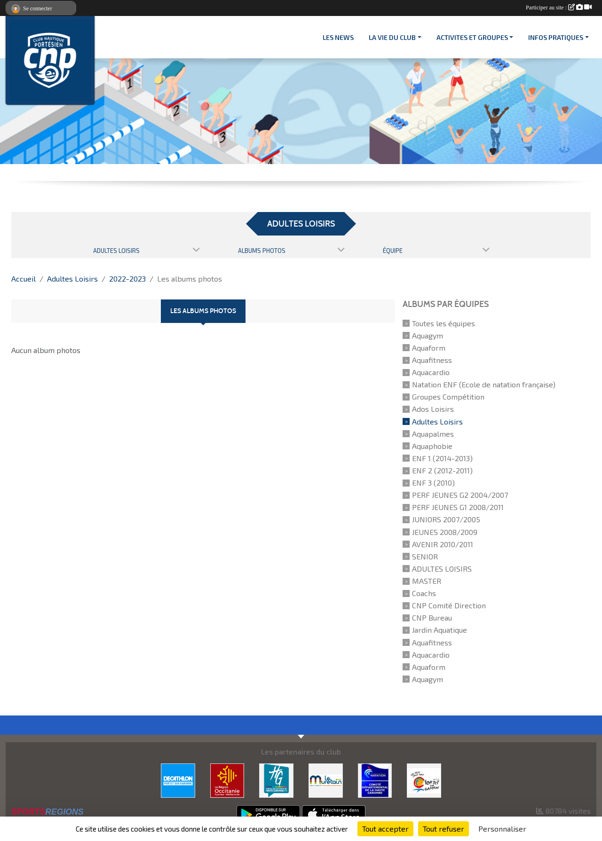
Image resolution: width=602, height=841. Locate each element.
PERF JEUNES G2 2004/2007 (460, 494)
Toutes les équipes (443, 323)
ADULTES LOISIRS (442, 568)
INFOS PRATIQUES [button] (555, 37)
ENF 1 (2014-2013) (442, 458)
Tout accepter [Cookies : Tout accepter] (385, 828)
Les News (338, 37)
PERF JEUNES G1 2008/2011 (458, 507)
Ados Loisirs (433, 409)
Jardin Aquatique (439, 630)
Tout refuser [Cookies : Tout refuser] (443, 828)
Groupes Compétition (448, 396)
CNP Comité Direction (449, 605)
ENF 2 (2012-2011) (442, 470)
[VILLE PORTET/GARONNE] (424, 779)
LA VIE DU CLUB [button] (392, 37)
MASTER (426, 580)
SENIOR (425, 556)
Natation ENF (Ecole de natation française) (483, 384)
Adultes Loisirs (437, 421)
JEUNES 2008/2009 (444, 531)
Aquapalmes (433, 433)
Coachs (424, 593)
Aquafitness (432, 359)
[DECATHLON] (178, 779)
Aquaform (428, 347)
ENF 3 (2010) (433, 482)
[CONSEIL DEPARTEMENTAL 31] (276, 779)
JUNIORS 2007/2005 (446, 519)
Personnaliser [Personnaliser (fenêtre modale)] (502, 828)
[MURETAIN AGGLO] (326, 779)
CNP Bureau (432, 617)
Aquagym (427, 335)
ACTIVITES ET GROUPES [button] (472, 37)
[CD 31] (375, 779)
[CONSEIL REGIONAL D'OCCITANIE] (227, 779)
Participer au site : (559, 7)
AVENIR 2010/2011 (442, 544)
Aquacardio (431, 372)
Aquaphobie (432, 445)
